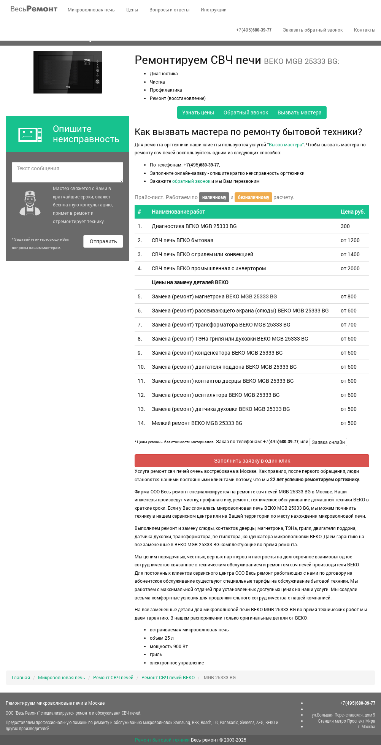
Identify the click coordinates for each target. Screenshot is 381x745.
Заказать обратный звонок (313, 30)
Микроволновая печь (91, 9)
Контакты (364, 30)
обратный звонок (191, 181)
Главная (21, 677)
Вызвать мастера (300, 112)
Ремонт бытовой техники (162, 740)
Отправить (103, 241)
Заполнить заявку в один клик (252, 460)
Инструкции (214, 9)
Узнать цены (198, 112)
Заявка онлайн (328, 442)
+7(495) (253, 30)
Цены (132, 9)
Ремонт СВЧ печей (113, 677)
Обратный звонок (246, 112)
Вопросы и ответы (169, 9)
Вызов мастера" (286, 144)
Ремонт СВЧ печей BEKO (168, 677)
